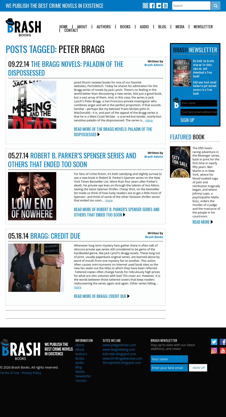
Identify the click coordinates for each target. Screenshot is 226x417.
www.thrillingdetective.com (122, 358)
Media (180, 27)
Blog (162, 27)
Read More (201, 222)
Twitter (158, 5)
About (82, 27)
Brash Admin (153, 65)
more (148, 120)
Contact (71, 30)
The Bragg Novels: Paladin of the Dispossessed (65, 68)
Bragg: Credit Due (55, 236)
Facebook (152, 5)
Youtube (165, 5)
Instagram (145, 5)
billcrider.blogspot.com (119, 354)
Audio (144, 27)
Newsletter (203, 27)
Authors (104, 27)
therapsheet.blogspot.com (122, 362)
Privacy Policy (31, 373)
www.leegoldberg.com (119, 349)
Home (63, 27)
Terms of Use (9, 373)
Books (125, 27)
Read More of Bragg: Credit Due (100, 296)
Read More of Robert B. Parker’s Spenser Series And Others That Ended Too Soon (116, 211)
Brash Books (23, 27)
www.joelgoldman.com (119, 345)
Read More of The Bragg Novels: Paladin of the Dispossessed (113, 131)
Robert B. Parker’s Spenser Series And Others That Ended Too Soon (72, 159)
